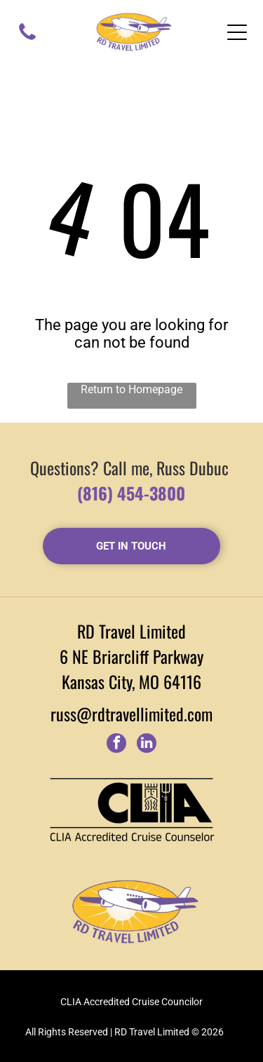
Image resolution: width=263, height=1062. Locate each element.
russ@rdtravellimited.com (131, 713)
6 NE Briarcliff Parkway (131, 656)
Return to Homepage (131, 389)
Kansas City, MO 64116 (131, 681)
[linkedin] (146, 744)
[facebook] (116, 744)
